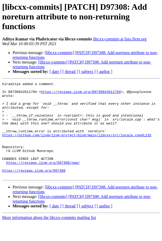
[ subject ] (87, 71)
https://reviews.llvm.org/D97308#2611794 (81, 94)
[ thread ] (70, 71)
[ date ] (55, 71)
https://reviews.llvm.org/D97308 (34, 188)
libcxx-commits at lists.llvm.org (120, 39)
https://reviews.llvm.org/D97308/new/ (43, 179)
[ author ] (104, 71)
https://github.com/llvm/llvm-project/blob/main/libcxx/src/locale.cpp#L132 (76, 146)
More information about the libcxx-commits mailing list (49, 236)
